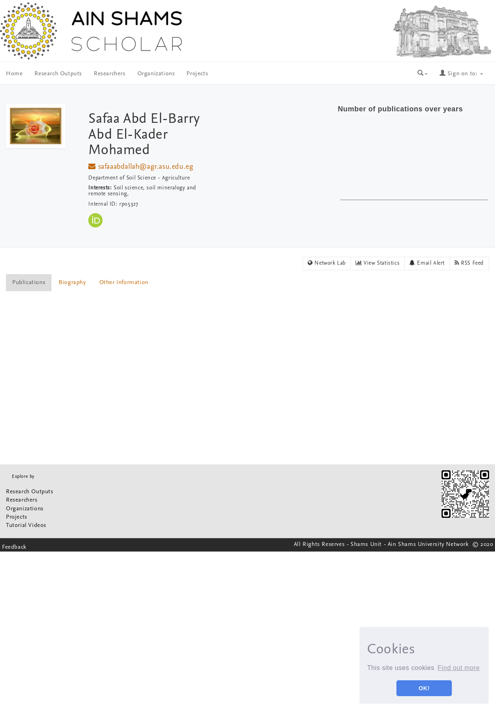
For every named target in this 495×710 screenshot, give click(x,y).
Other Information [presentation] (123, 283)
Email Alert (427, 263)
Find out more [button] (459, 667)
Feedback (14, 547)
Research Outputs (58, 74)
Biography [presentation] (72, 283)
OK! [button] (424, 688)
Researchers (110, 74)
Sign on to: (461, 74)
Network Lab (327, 263)
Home (14, 74)
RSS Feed (469, 263)
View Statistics (378, 263)
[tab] (29, 282)
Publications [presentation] (28, 283)
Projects (197, 74)
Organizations (156, 74)
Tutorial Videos (26, 526)
